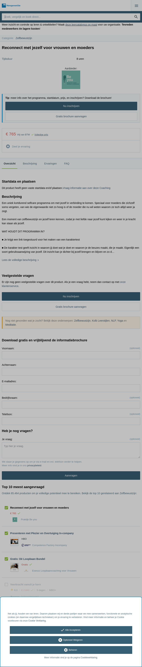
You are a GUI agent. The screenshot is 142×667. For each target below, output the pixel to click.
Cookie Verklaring (37, 620)
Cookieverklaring (89, 657)
